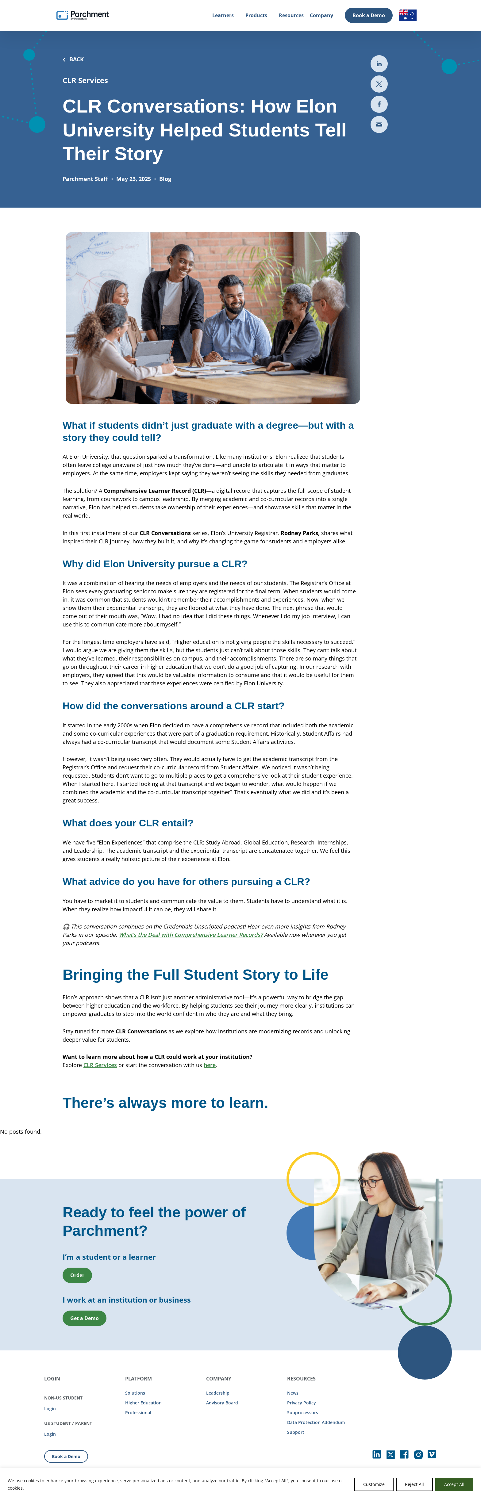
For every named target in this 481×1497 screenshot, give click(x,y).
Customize (374, 1484)
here (210, 1093)
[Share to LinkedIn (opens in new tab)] (379, 63)
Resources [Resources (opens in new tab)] (291, 15)
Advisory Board (222, 1403)
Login (50, 1408)
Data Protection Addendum (316, 1422)
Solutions (135, 1393)
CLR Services (100, 1093)
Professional (138, 1412)
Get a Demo (84, 1346)
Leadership (217, 1393)
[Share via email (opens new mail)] (379, 124)
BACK (73, 59)
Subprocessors (302, 1412)
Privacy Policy (301, 1403)
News (292, 1393)
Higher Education (143, 1403)
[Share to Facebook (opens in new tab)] (379, 104)
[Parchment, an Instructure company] (82, 15)
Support (295, 1432)
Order (77, 1303)
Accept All (454, 1484)
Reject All (414, 1484)
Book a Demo (368, 15)
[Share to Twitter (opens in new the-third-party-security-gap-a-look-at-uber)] (379, 84)
